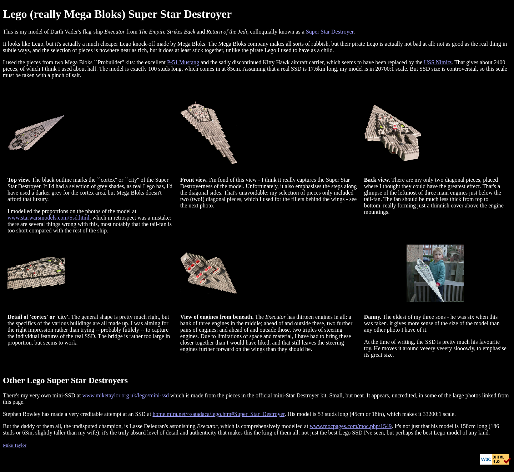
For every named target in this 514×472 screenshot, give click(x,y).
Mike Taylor (14, 445)
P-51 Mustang (183, 62)
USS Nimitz (438, 62)
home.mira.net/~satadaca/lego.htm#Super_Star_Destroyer (218, 414)
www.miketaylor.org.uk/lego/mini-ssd (125, 395)
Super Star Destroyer (329, 32)
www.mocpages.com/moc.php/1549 (351, 426)
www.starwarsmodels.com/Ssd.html (48, 218)
